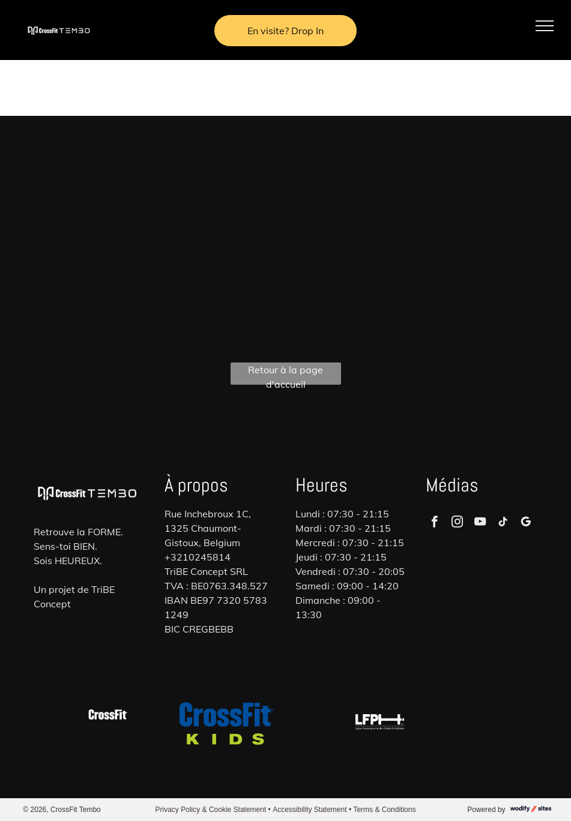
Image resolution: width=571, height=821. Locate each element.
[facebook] (434, 523)
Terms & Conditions (384, 809)
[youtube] (480, 523)
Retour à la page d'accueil (285, 374)
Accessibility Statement (309, 809)
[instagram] (457, 523)
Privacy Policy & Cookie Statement (211, 809)
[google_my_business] (525, 523)
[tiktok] (503, 523)
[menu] (544, 25)
